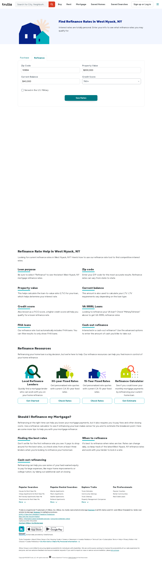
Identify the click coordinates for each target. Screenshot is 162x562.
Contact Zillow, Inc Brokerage (31, 523)
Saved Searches (119, 4)
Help (120, 539)
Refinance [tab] (39, 58)
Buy (60, 4)
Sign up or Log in (142, 4)
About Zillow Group (38, 539)
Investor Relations (84, 539)
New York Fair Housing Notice (29, 516)
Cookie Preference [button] (32, 542)
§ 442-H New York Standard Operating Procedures (37, 514)
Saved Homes (98, 4)
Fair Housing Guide (54, 539)
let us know (115, 550)
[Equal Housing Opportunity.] (50, 557)
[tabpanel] (81, 82)
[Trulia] (21, 529)
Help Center (72, 557)
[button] (52, 4)
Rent (68, 4)
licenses (91, 510)
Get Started (32, 400)
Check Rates (65, 400)
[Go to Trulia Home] (8, 4)
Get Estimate (129, 400)
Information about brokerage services (37, 519)
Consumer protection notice (60, 519)
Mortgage (81, 4)
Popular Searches (28, 487)
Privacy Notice (129, 539)
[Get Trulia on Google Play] (54, 529)
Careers (65, 539)
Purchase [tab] (24, 57)
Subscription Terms (110, 539)
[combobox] (35, 4)
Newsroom (73, 539)
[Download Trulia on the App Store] (34, 529)
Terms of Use (97, 539)
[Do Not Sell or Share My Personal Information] (60, 542)
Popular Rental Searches (64, 487)
